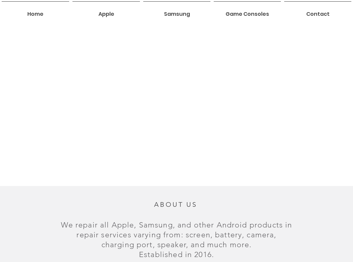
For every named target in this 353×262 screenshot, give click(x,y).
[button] (106, 11)
